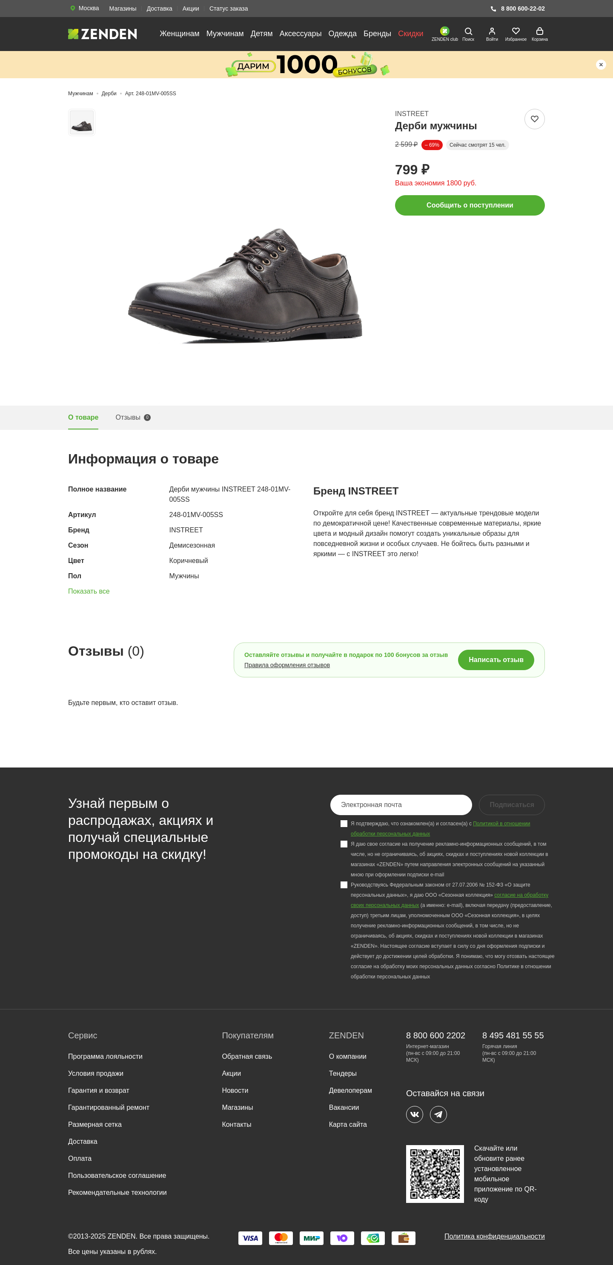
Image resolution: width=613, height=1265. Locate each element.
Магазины (123, 8)
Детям (262, 33)
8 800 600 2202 (435, 1035)
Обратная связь (247, 1056)
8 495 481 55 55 (513, 1035)
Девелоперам (350, 1090)
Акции (191, 8)
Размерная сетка (95, 1124)
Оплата (80, 1158)
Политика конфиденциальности (494, 1236)
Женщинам (180, 33)
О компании (348, 1056)
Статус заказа (228, 8)
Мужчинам (225, 33)
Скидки (410, 33)
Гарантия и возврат (98, 1090)
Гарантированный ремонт (108, 1107)
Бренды (377, 33)
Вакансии (344, 1107)
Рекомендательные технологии (117, 1192)
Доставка (159, 8)
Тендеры (343, 1073)
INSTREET (412, 113)
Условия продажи (95, 1073)
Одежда (343, 33)
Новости (235, 1090)
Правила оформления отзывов (287, 665)
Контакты (236, 1124)
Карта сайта (348, 1124)
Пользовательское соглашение (117, 1175)
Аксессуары (301, 33)
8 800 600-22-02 (517, 8)
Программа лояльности (105, 1056)
